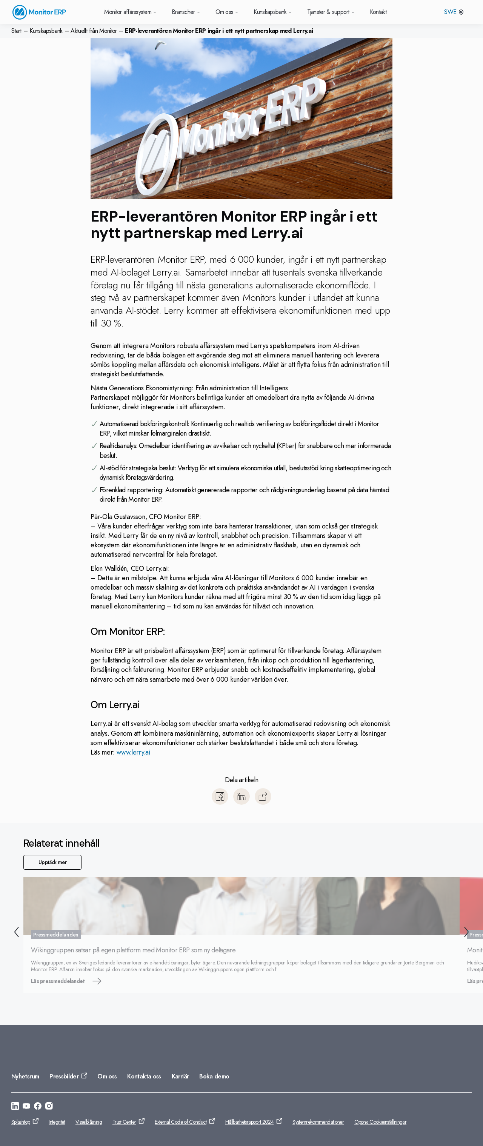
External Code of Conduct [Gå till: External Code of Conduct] (180, 1122)
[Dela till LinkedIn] (241, 796)
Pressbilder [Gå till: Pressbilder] (63, 1076)
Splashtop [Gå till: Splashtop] (20, 1122)
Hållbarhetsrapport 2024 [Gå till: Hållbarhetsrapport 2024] (249, 1122)
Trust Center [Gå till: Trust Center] (124, 1122)
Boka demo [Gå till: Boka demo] (214, 1076)
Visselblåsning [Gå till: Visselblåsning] (88, 1122)
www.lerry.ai (133, 752)
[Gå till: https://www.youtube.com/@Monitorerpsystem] (26, 1107)
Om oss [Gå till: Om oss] (107, 1076)
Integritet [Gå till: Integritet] (57, 1122)
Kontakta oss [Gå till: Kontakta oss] (144, 1076)
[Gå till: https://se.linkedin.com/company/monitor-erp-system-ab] (15, 1107)
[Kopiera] (263, 796)
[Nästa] (468, 933)
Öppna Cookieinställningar (380, 1122)
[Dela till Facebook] (220, 796)
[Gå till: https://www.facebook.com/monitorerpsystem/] (38, 1107)
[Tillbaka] (15, 933)
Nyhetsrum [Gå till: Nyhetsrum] (25, 1076)
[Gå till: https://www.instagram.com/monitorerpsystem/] (49, 1107)
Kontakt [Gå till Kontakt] (378, 12)
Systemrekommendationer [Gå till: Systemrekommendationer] (318, 1122)
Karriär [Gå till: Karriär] (180, 1076)
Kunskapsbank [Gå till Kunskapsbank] (273, 12)
